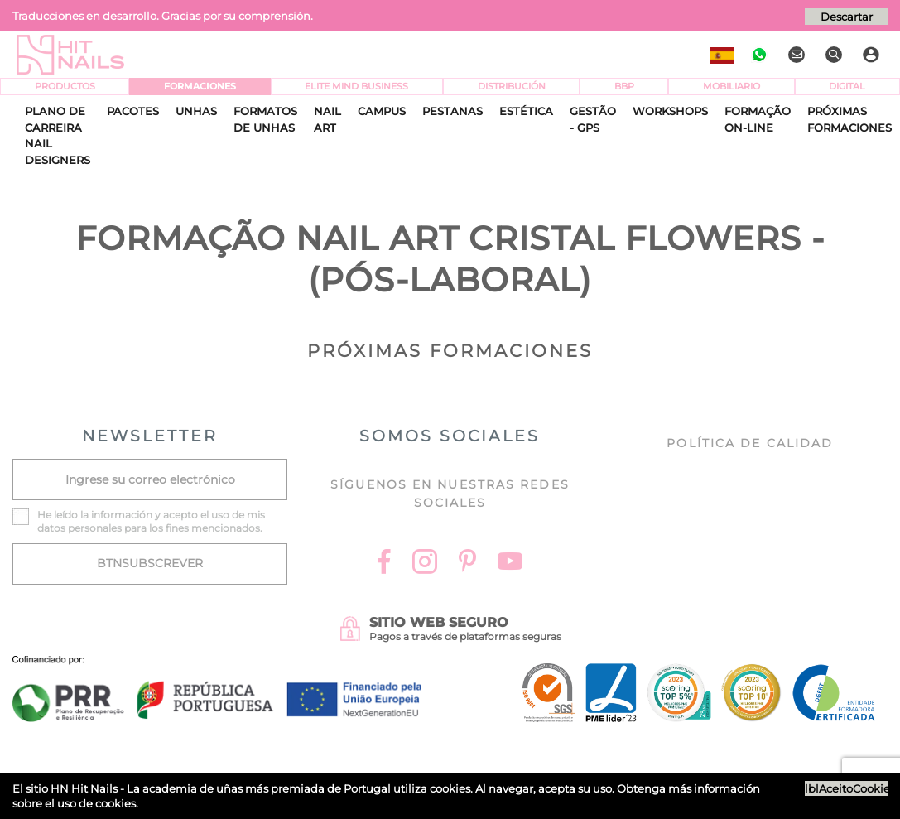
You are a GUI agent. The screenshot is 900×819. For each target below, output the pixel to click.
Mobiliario (731, 86)
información (121, 514)
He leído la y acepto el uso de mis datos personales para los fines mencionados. (151, 521)
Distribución (512, 86)
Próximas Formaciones (849, 119)
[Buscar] (835, 54)
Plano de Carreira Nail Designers (57, 135)
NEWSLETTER (150, 436)
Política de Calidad (750, 443)
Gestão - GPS (593, 119)
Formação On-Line (757, 119)
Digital (847, 86)
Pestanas (452, 111)
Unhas (196, 111)
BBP (624, 86)
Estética (526, 111)
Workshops (670, 111)
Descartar (847, 16)
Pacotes (133, 111)
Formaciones (200, 86)
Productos (65, 86)
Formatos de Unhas (265, 119)
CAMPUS (382, 111)
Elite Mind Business (356, 86)
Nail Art (327, 119)
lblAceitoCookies (846, 788)
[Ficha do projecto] (216, 664)
